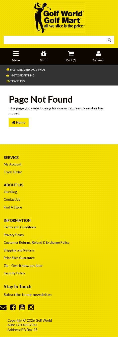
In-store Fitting (20, 75)
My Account (12, 164)
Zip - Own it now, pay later (23, 266)
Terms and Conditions (20, 227)
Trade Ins (15, 81)
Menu (16, 56)
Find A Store (13, 207)
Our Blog (10, 192)
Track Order (13, 172)
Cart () (71, 56)
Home (18, 122)
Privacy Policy (14, 235)
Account (99, 56)
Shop (43, 56)
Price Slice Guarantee (19, 258)
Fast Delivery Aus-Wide (25, 69)
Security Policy (14, 273)
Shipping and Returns (19, 250)
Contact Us (12, 199)
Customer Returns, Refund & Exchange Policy (36, 242)
